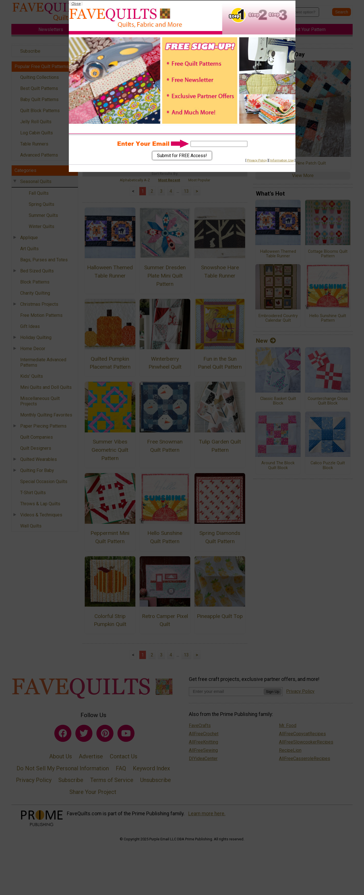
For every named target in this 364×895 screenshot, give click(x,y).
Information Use (282, 160)
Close (76, 3)
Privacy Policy (257, 160)
